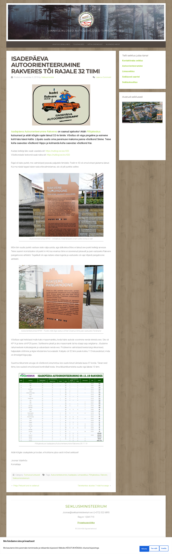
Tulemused (78, 44)
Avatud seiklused (61, 44)
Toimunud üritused (32, 475)
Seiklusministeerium (21, 478)
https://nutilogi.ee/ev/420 (58, 155)
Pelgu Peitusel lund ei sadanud (26, 486)
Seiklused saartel (131, 77)
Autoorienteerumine (59, 475)
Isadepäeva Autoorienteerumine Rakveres (34, 131)
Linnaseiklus (83, 475)
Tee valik (131, 549)
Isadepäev (72, 475)
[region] (86, 546)
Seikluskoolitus (130, 82)
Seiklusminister (47, 77)
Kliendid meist (113, 44)
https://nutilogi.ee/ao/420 (57, 151)
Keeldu (147, 549)
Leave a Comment (103, 77)
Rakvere (104, 475)
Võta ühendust (95, 44)
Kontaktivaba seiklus (132, 60)
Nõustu (162, 549)
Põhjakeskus (94, 131)
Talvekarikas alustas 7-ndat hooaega (93, 486)
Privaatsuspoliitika (86, 522)
